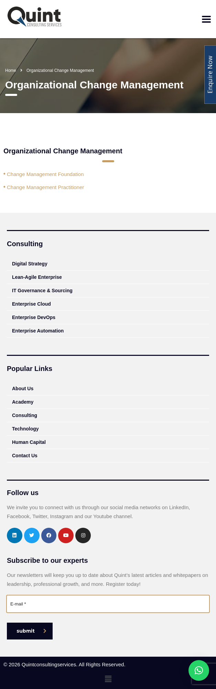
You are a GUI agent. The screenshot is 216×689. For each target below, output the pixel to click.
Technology (25, 428)
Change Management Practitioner (45, 187)
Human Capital (29, 442)
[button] (108, 679)
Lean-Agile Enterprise (37, 277)
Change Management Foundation (45, 174)
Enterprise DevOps (33, 317)
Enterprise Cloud (31, 304)
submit (31, 631)
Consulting (24, 415)
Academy (22, 402)
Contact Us (24, 455)
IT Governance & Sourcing (42, 290)
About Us (22, 388)
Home (10, 70)
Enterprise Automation (38, 330)
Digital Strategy (29, 263)
